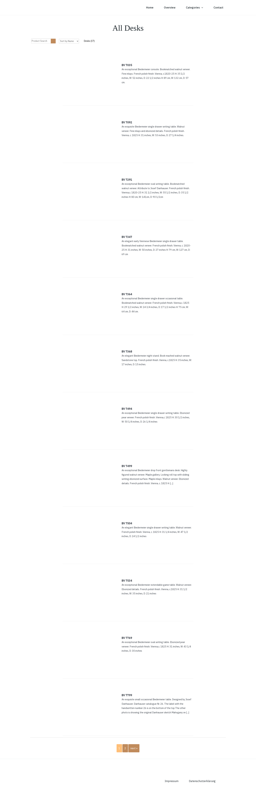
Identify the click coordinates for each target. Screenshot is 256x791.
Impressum (171, 781)
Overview (170, 7)
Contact (218, 7)
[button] (201, 7)
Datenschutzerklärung (202, 781)
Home (149, 7)
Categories (194, 7)
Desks (89, 40)
